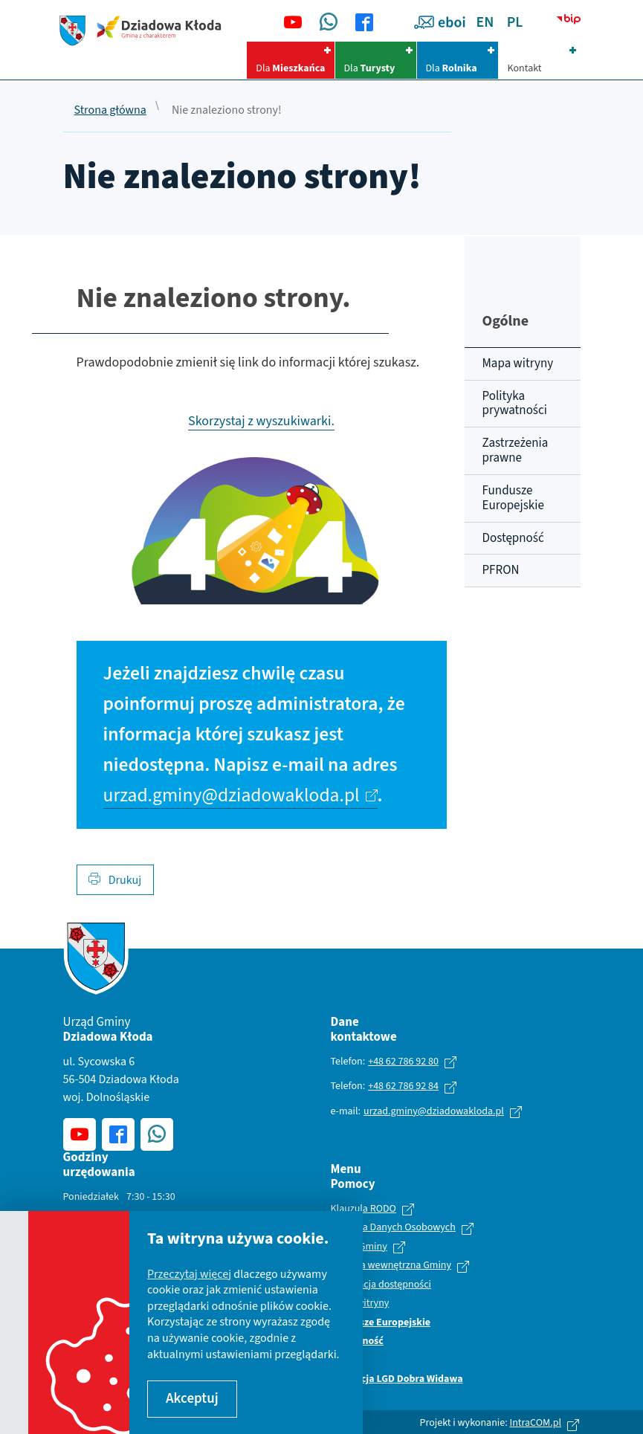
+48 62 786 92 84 (403, 1086)
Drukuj (115, 880)
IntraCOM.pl (535, 1422)
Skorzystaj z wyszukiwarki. (261, 421)
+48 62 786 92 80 (403, 1061)
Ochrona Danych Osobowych (393, 1228)
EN (485, 22)
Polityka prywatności (514, 403)
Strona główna (110, 110)
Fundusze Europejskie (513, 498)
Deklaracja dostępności (381, 1285)
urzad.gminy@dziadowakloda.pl (231, 795)
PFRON (501, 570)
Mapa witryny (518, 363)
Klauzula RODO (363, 1209)
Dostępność (513, 538)
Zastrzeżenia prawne (515, 450)
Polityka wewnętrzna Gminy (391, 1266)
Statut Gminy (359, 1247)
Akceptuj (192, 1399)
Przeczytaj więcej (189, 1274)
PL (515, 22)
